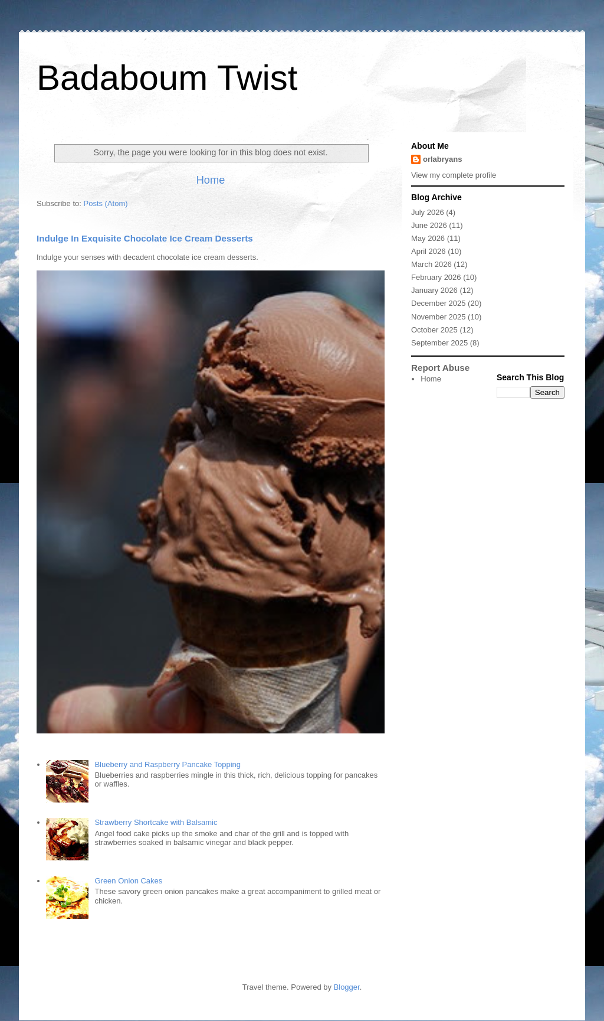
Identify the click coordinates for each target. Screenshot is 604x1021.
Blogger (347, 987)
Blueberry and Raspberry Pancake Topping (167, 764)
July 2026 (427, 212)
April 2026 (428, 251)
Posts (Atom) (106, 203)
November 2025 (438, 316)
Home (210, 180)
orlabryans (442, 159)
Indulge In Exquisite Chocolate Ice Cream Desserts (145, 238)
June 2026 (429, 225)
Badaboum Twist (167, 77)
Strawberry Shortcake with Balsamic (155, 822)
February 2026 (436, 277)
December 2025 (438, 303)
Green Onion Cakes (128, 880)
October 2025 (434, 329)
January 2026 (434, 290)
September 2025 (439, 342)
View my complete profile (453, 175)
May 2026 (428, 238)
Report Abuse (440, 368)
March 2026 (431, 264)
